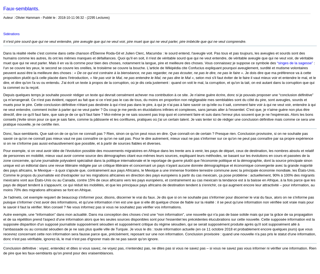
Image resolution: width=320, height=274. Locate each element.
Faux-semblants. (21, 8)
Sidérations (11, 34)
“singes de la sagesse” (295, 63)
